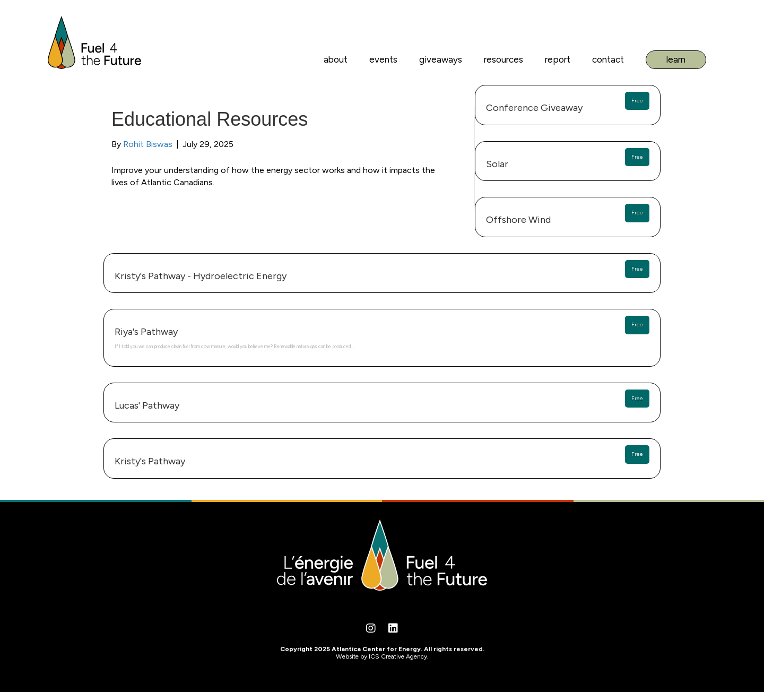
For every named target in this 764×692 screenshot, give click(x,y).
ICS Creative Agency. (399, 656)
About (336, 59)
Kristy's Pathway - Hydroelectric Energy (200, 276)
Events (383, 59)
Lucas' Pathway (147, 405)
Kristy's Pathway (150, 461)
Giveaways (440, 59)
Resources (503, 59)
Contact (608, 59)
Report (557, 59)
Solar (497, 164)
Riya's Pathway (146, 332)
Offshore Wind (518, 220)
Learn (675, 59)
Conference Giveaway (534, 108)
